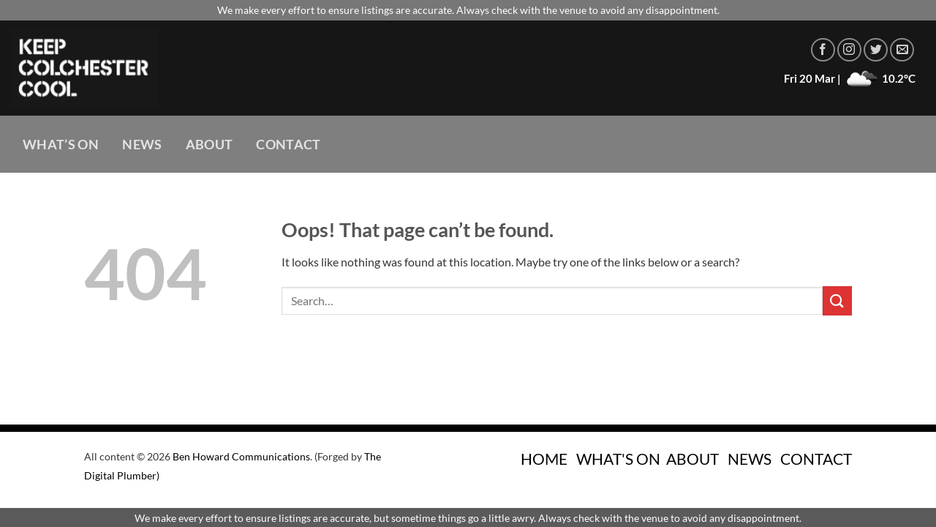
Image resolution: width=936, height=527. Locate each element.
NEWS (749, 458)
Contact (288, 144)
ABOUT (692, 458)
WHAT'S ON (618, 458)
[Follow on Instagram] (849, 50)
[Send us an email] (902, 50)
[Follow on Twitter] (876, 50)
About (209, 144)
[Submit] (837, 300)
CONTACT (816, 458)
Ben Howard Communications (241, 456)
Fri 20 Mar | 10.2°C (850, 78)
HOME (544, 458)
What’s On (61, 144)
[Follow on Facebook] (823, 50)
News (142, 144)
